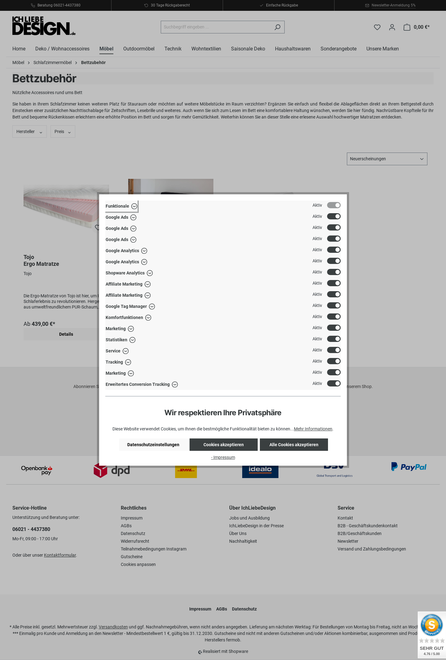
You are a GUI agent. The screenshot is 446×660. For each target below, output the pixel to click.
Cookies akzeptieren (223, 444)
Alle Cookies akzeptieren (293, 444)
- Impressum (223, 457)
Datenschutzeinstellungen (153, 444)
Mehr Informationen (313, 428)
